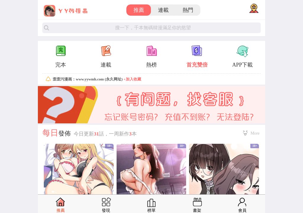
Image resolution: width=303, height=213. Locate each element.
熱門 (188, 10)
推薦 (138, 10)
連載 (163, 10)
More (255, 133)
